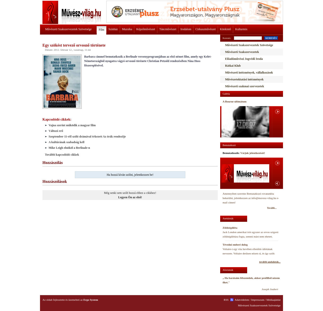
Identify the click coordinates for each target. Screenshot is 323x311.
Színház (113, 29)
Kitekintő (225, 29)
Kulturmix (241, 29)
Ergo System (90, 299)
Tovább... (272, 208)
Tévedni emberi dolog (235, 244)
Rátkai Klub (233, 65)
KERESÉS (271, 38)
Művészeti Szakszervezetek (242, 52)
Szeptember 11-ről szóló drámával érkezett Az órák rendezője (87, 136)
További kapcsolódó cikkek (62, 154)
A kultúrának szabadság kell (66, 142)
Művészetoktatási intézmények (244, 79)
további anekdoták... (270, 262)
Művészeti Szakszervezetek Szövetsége (68, 29)
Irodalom (185, 29)
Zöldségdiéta (230, 227)
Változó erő (56, 131)
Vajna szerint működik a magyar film (72, 125)
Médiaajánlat (274, 299)
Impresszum (257, 299)
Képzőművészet (145, 29)
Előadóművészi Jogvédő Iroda (244, 59)
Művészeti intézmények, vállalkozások (249, 72)
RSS (226, 299)
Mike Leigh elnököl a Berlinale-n (69, 147)
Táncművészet (167, 29)
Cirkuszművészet (205, 29)
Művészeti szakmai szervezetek (244, 86)
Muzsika (127, 29)
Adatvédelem (242, 299)
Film (101, 29)
